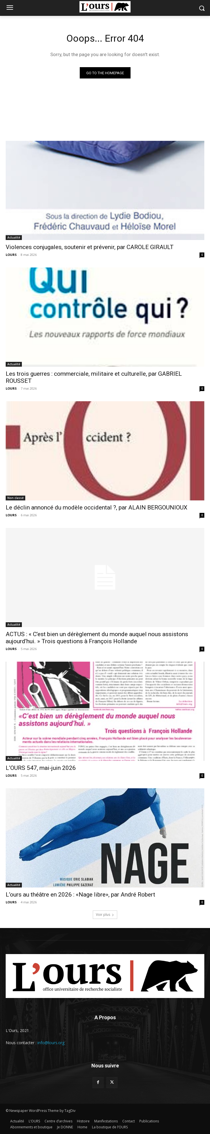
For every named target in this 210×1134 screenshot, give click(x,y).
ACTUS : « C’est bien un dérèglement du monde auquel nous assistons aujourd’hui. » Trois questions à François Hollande (97, 638)
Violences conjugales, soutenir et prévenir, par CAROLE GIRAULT (90, 247)
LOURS (11, 254)
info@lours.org (50, 1042)
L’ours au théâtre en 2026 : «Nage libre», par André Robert (80, 894)
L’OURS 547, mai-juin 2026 (41, 768)
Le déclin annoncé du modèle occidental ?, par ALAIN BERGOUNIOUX (96, 507)
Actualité (13, 237)
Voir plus (105, 914)
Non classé (15, 498)
